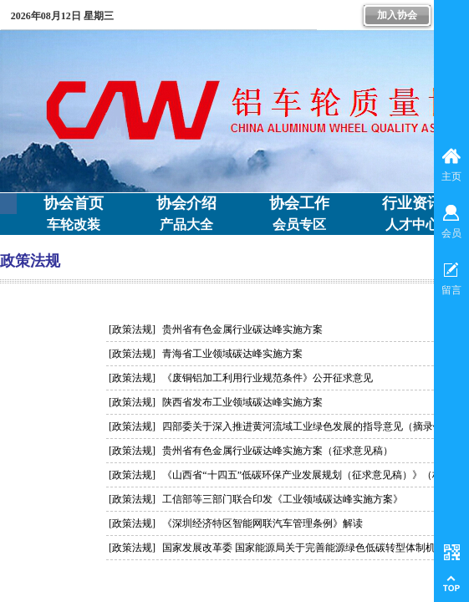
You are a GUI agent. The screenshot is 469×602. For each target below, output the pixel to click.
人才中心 (412, 224)
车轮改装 (73, 224)
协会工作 (299, 203)
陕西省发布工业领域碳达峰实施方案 (242, 402)
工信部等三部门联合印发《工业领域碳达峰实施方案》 (282, 499)
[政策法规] (132, 329)
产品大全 (186, 224)
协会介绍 (186, 203)
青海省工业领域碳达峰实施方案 (232, 354)
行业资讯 (412, 203)
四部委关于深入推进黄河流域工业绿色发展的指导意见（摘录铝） (307, 426)
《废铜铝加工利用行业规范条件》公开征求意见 (267, 378)
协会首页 (73, 203)
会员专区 (299, 224)
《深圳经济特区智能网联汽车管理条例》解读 (262, 523)
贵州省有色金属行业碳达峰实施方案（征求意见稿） (277, 451)
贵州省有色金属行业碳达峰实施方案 (242, 329)
